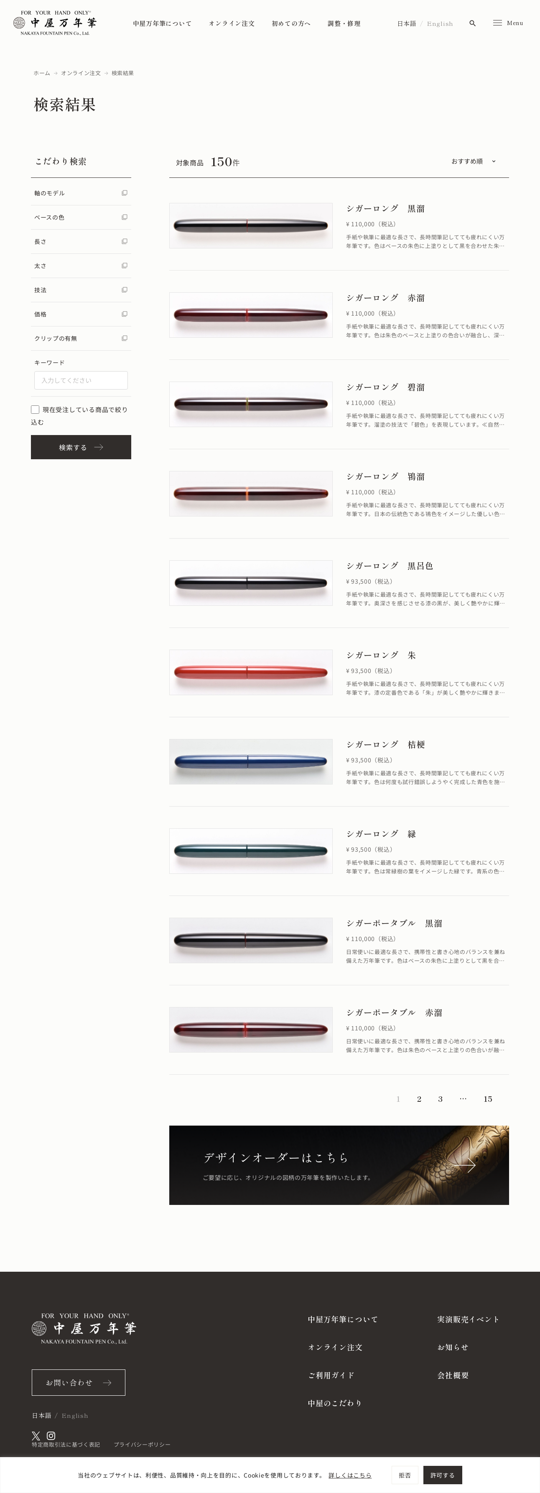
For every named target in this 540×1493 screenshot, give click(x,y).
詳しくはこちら (350, 1475)
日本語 (407, 23)
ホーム (42, 73)
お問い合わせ (69, 1382)
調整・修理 (344, 23)
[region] (270, 1475)
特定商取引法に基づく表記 (66, 1444)
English (440, 23)
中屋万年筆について (162, 23)
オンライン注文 (232, 23)
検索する (81, 447)
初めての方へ (291, 23)
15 (488, 1098)
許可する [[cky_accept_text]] (442, 1475)
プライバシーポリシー (142, 1444)
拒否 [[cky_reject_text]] (405, 1475)
